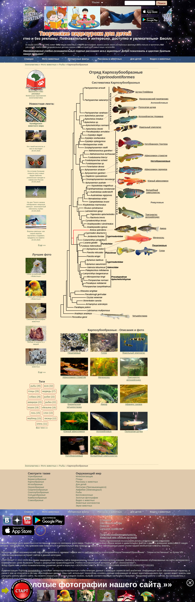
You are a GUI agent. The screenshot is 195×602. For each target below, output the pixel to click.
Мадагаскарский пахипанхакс (154, 99)
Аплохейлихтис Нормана (151, 116)
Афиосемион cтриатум (156, 155)
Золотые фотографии (87, 497)
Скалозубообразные (38, 492)
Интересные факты (78, 59)
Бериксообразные (37, 479)
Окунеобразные (36, 487)
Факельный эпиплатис (150, 127)
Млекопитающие (84, 476)
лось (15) (35, 413)
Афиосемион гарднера (156, 169)
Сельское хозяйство (111, 528)
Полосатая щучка (147, 107)
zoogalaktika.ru (35, 570)
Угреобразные (35, 476)
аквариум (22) (35, 402)
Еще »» (42, 245)
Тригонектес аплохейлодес (152, 215)
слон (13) (48, 413)
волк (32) (48, 386)
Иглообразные (35, 484)
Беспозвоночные (84, 495)
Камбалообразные (37, 497)
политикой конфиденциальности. (60, 578)
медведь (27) (49, 391)
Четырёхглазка (139, 316)
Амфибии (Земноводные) (89, 490)
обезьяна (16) (49, 407)
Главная (29, 59)
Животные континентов (88, 503)
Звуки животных (84, 505)
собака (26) (34, 397)
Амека (163, 228)
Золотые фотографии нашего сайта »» (97, 584)
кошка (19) (33, 407)
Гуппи (162, 250)
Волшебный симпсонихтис (153, 191)
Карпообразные (36, 482)
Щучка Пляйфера (144, 92)
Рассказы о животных (110, 59)
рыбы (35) (35, 386)
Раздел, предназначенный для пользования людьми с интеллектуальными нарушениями (135, 541)
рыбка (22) (50, 402)
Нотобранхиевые (160, 161)
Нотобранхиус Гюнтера (156, 144)
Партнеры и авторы (111, 523)
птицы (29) (33, 391)
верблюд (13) (34, 418)
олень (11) (42, 424)
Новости (104, 526)
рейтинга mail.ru (93, 552)
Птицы (79, 479)
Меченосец (158, 237)
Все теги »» (42, 428)
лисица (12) (50, 418)
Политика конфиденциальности (118, 534)
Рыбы (79, 492)
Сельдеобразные (36, 495)
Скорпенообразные (38, 490)
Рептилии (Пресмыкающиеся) (91, 487)
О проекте (105, 520)
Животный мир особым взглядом (118, 537)
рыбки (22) (49, 397)
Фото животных (50, 59)
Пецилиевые (159, 245)
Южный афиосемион (158, 181)
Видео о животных (160, 59)
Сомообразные (35, 500)
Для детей (135, 59)
